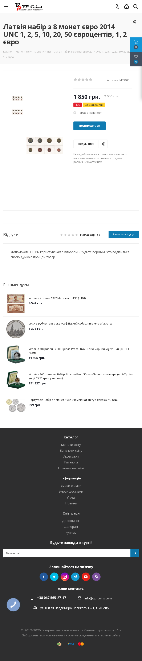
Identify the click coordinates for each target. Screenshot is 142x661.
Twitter (54, 577)
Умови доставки (71, 491)
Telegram (75, 577)
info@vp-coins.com (98, 598)
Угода (71, 497)
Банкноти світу (71, 450)
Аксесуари (71, 456)
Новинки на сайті (71, 468)
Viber (96, 577)
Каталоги (71, 462)
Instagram (65, 577)
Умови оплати (71, 485)
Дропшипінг (71, 521)
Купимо (71, 532)
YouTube (86, 577)
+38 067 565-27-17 (51, 597)
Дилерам (71, 526)
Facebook (44, 577)
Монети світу (71, 444)
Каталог (71, 437)
